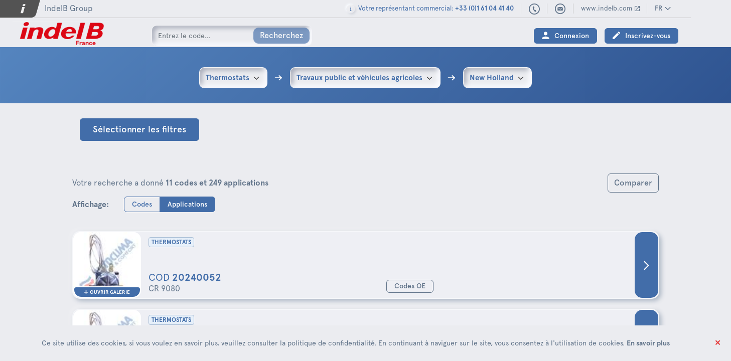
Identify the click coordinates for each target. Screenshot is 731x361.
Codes (142, 204)
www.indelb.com (646, 8)
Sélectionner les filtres (139, 129)
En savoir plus (648, 343)
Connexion (612, 36)
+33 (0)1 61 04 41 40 (574, 10)
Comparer (633, 183)
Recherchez (281, 35)
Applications (187, 204)
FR (698, 8)
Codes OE (409, 286)
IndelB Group (69, 8)
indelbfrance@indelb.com (600, 9)
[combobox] (233, 77)
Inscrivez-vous (687, 36)
